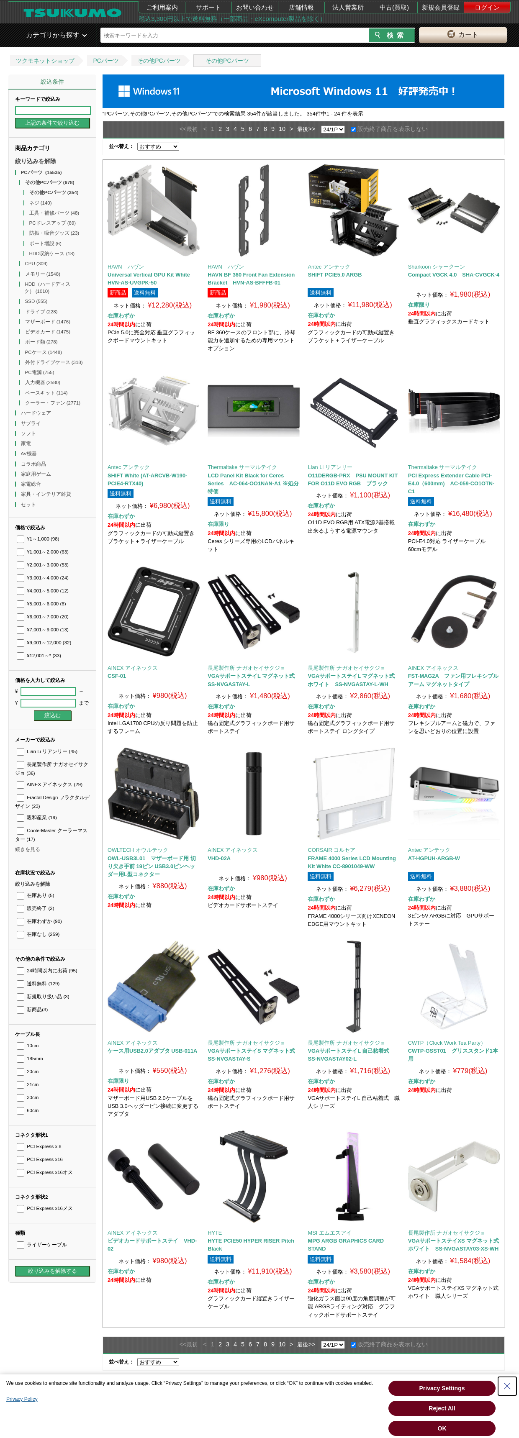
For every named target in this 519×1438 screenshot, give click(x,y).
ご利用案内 (162, 7)
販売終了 (35, 908)
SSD (36, 301)
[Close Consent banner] (507, 1386)
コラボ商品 (34, 464)
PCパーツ (105, 60)
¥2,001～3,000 (43, 564)
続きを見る (27, 849)
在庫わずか (39, 921)
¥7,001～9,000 (43, 629)
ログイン (487, 7)
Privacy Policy (22, 1399)
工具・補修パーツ (54, 212)
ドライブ (41, 311)
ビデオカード (48, 331)
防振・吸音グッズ (54, 233)
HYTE (215, 1233)
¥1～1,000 (38, 538)
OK (442, 1428)
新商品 (32, 1009)
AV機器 (30, 453)
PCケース (43, 352)
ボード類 (41, 341)
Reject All (442, 1408)
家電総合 (31, 484)
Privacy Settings (442, 1388)
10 (282, 129)
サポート (208, 7)
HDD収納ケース (52, 253)
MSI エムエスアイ (329, 1233)
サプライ (31, 423)
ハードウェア (36, 412)
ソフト (29, 433)
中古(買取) (394, 7)
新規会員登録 (441, 7)
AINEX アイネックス (49, 784)
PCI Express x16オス (45, 1172)
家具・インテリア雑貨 (46, 494)
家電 (26, 443)
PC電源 (39, 372)
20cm (28, 1071)
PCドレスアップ (52, 223)
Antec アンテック (329, 267)
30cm (28, 1097)
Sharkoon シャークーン (436, 267)
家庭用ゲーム (36, 474)
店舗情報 (301, 7)
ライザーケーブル (42, 1244)
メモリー (43, 274)
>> (311, 129)
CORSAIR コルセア (331, 850)
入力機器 (43, 382)
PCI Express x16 (40, 1159)
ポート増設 (45, 243)
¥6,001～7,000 (43, 616)
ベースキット (46, 392)
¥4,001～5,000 (43, 590)
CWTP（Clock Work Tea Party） (447, 1043)
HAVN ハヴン (126, 267)
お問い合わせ (255, 7)
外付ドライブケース (54, 362)
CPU (36, 263)
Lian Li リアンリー (47, 751)
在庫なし (38, 934)
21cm (28, 1084)
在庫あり (35, 895)
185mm (30, 1058)
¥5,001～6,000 (41, 603)
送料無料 (38, 983)
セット (29, 504)
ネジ (40, 202)
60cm (28, 1110)
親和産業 (37, 817)
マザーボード (48, 321)
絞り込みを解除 (35, 161)
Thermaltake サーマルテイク (242, 467)
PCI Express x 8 (39, 1146)
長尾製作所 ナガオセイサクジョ (246, 668)
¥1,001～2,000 (43, 551)
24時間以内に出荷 (47, 970)
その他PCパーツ (158, 60)
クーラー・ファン (53, 402)
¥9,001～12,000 (44, 642)
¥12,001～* (39, 655)
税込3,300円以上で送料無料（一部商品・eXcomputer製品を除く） (232, 18)
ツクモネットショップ (45, 60)
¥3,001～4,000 (43, 577)
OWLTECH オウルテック (138, 850)
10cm (28, 1045)
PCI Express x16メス (45, 1208)
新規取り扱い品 (43, 996)
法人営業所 (348, 7)
